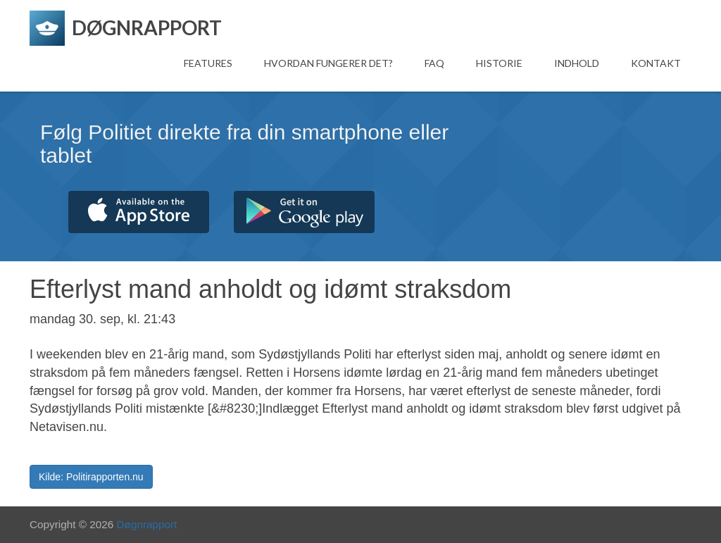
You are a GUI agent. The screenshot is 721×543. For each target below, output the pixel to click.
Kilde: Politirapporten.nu (91, 476)
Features (208, 63)
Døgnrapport (147, 524)
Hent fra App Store (138, 212)
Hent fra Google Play (304, 212)
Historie (499, 63)
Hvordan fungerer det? (328, 63)
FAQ (434, 63)
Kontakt (656, 63)
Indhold (576, 63)
